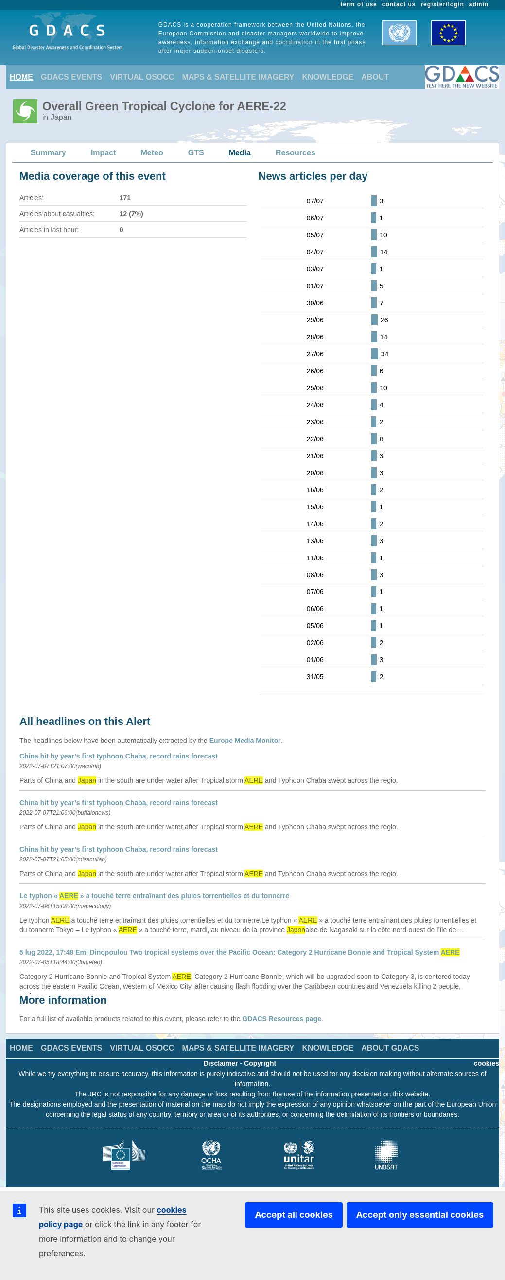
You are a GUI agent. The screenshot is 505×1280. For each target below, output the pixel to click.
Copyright (260, 1063)
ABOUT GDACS (390, 1048)
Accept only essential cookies (420, 1215)
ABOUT (375, 77)
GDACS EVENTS (71, 77)
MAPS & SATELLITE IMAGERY (238, 77)
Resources (295, 153)
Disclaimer (221, 1063)
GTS (196, 153)
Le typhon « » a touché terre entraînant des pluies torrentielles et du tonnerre (154, 896)
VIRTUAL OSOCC (142, 77)
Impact (103, 153)
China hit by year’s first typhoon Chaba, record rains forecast (118, 756)
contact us (399, 4)
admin (478, 4)
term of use (359, 4)
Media (240, 153)
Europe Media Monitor (245, 740)
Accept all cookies (293, 1215)
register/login (442, 4)
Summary (48, 153)
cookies (486, 1063)
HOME (21, 77)
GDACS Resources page (281, 1019)
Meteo (152, 153)
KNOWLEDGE (328, 77)
